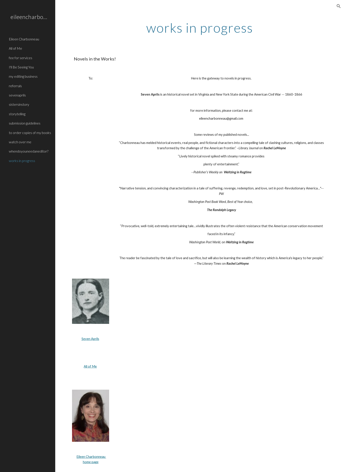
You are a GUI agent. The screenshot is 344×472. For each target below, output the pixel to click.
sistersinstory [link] (19, 104)
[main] (199, 28)
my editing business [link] (23, 76)
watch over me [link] (20, 142)
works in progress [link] (22, 161)
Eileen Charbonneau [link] (24, 39)
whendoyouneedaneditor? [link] (28, 151)
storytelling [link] (17, 114)
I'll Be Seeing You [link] (21, 67)
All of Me (90, 366)
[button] (338, 6)
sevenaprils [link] (17, 95)
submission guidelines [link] (24, 123)
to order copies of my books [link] (30, 132)
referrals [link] (15, 86)
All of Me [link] (15, 48)
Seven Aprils (90, 339)
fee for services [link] (20, 58)
